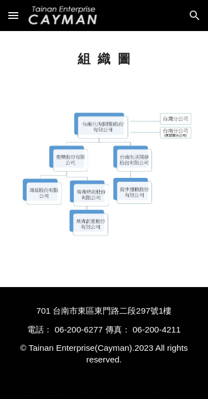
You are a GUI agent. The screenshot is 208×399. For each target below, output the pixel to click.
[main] (104, 59)
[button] (13, 15)
